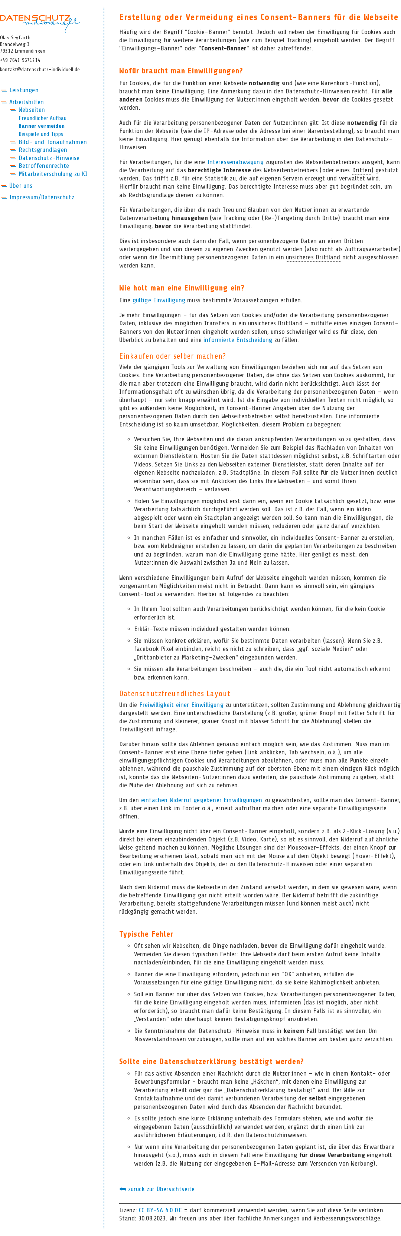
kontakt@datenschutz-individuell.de (40, 70)
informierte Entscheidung (237, 340)
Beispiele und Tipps (41, 134)
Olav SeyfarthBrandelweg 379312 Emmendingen (22, 44)
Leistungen (24, 90)
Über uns (20, 186)
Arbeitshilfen (26, 102)
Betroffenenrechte (44, 166)
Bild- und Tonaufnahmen (53, 142)
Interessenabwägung (235, 162)
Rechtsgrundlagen (43, 150)
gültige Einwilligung (159, 300)
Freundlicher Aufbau (42, 118)
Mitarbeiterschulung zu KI (53, 174)
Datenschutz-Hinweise (49, 158)
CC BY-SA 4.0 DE (160, 1210)
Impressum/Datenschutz (41, 197)
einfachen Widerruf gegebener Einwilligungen (202, 800)
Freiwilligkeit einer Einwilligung (181, 705)
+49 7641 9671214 (20, 60)
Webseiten (32, 110)
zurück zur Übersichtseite (157, 1189)
